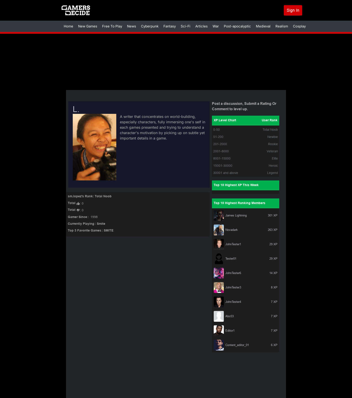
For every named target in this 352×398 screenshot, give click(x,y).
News (131, 26)
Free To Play (112, 26)
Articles (201, 26)
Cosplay (299, 26)
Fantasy (169, 26)
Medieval (263, 26)
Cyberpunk (149, 26)
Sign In (293, 10)
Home (68, 26)
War (216, 26)
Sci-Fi (185, 26)
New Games (87, 26)
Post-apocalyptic (237, 26)
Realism (281, 26)
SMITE (108, 230)
